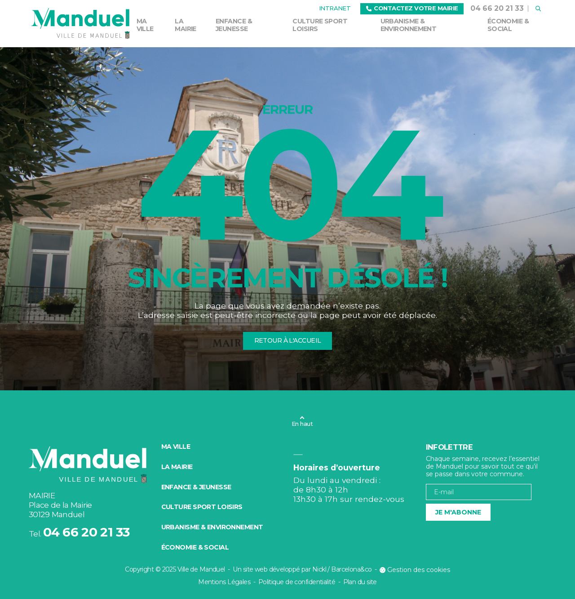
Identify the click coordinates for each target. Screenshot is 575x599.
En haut (302, 423)
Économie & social (508, 25)
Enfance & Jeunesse (234, 25)
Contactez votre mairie (412, 8)
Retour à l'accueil (287, 340)
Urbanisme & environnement (408, 25)
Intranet (335, 8)
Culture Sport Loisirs (319, 25)
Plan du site (360, 582)
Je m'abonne (458, 512)
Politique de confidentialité (296, 582)
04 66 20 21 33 (497, 8)
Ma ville (145, 25)
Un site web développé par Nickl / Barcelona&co (302, 569)
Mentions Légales (224, 582)
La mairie (185, 25)
